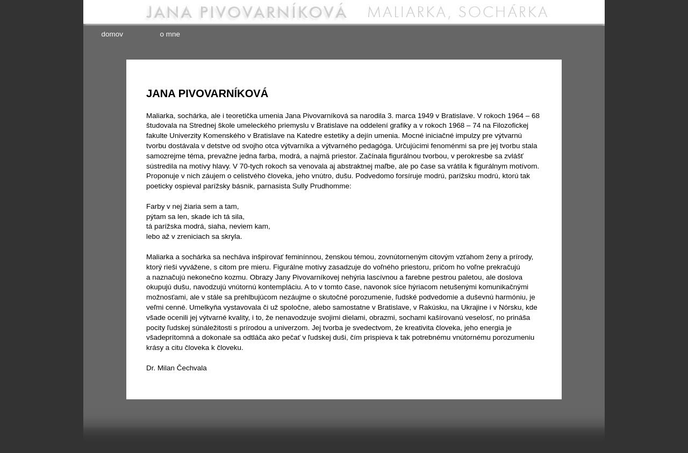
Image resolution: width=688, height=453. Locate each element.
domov (112, 34)
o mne (170, 34)
